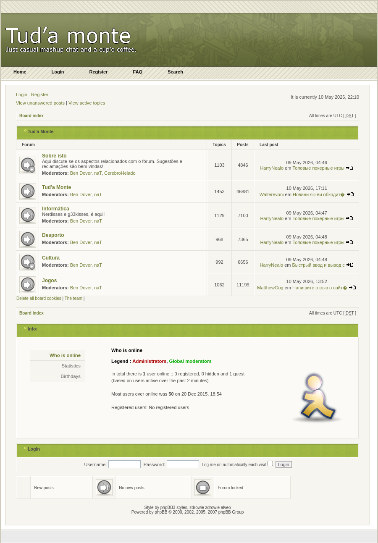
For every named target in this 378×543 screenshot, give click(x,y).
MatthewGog (270, 287)
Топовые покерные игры (322, 168)
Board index (31, 115)
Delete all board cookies (38, 298)
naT (98, 173)
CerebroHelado (120, 173)
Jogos (49, 280)
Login (21, 94)
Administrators (149, 361)
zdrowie (212, 507)
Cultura (51, 258)
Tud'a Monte (41, 131)
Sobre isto (54, 156)
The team (73, 298)
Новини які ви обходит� (323, 194)
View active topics (86, 102)
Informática (55, 209)
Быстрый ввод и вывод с (323, 265)
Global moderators (190, 361)
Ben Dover (81, 173)
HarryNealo (272, 168)
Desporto (53, 235)
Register (39, 94)
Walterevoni (272, 194)
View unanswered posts (40, 102)
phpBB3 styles (173, 507)
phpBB (161, 512)
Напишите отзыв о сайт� (324, 287)
